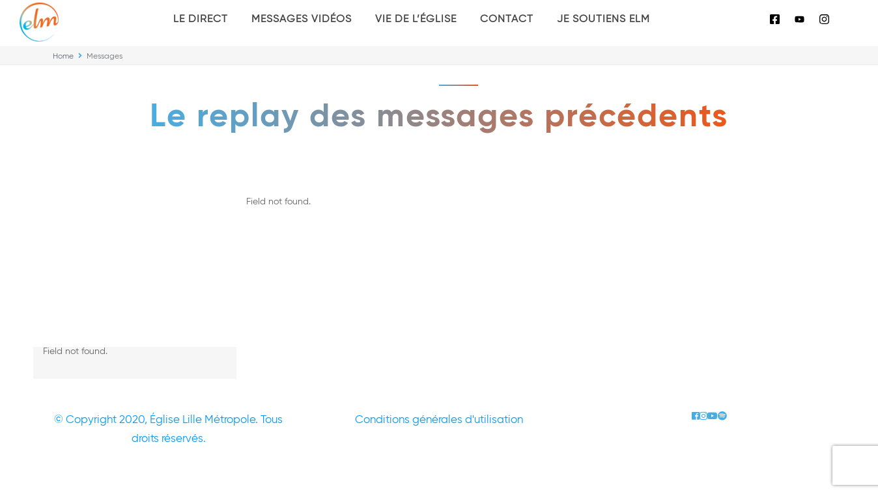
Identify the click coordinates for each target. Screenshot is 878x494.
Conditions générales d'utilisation (439, 420)
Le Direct (200, 19)
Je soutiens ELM (603, 19)
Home (63, 57)
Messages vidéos (301, 19)
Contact (506, 19)
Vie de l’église (416, 19)
